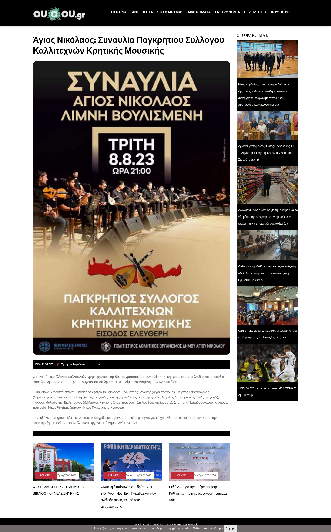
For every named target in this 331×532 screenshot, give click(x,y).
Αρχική (137, 524)
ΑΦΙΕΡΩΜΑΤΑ (199, 12)
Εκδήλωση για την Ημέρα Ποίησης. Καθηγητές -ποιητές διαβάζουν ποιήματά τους (198, 493)
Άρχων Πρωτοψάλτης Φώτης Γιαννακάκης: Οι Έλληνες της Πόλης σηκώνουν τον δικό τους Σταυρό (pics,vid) (266, 153)
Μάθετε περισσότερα (208, 529)
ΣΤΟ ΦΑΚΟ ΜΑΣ (170, 12)
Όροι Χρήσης (173, 524)
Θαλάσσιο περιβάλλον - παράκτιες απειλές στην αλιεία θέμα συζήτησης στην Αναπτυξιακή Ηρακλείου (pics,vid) (267, 273)
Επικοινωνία (190, 524)
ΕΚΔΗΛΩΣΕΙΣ (255, 12)
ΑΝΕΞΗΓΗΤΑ (142, 12)
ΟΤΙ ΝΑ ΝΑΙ (118, 12)
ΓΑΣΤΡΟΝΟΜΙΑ (227, 12)
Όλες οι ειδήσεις (153, 524)
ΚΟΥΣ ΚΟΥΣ (281, 12)
